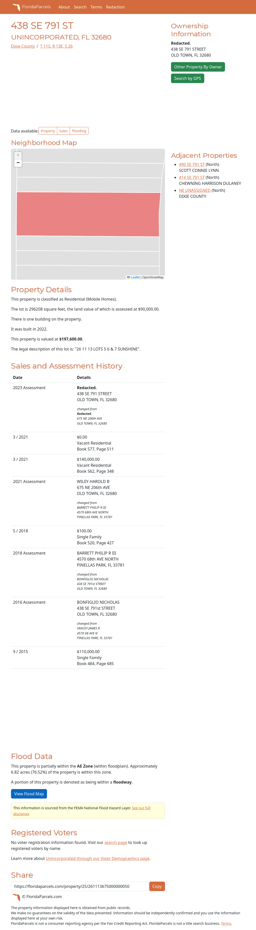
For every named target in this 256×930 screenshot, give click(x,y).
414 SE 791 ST (192, 177)
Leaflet (133, 277)
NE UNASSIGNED (195, 190)
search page (115, 842)
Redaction (115, 7)
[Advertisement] (88, 88)
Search (80, 7)
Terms (96, 7)
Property (48, 130)
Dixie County (23, 46)
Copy (157, 886)
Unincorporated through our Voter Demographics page (98, 858)
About (64, 7)
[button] (18, 155)
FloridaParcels (30, 7)
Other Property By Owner (198, 67)
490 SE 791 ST (192, 164)
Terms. (226, 923)
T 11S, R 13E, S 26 (56, 46)
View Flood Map (29, 794)
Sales (63, 130)
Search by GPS (187, 78)
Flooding (79, 130)
